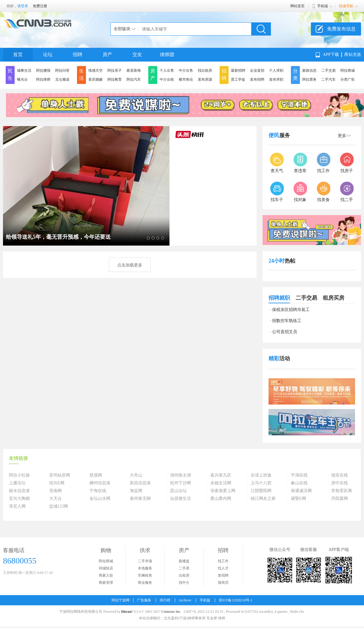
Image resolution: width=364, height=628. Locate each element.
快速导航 (346, 6)
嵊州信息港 (100, 483)
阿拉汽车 (134, 79)
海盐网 (136, 491)
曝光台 (22, 79)
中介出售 (186, 70)
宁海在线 (98, 491)
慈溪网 (96, 475)
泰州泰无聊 (140, 498)
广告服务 (144, 600)
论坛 (48, 54)
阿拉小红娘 (19, 475)
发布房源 (205, 79)
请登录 (22, 6)
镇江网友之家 (263, 498)
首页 (18, 54)
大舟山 (136, 475)
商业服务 (145, 582)
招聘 (77, 54)
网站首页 (297, 6)
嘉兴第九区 (220, 475)
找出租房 (205, 70)
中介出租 (167, 79)
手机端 (322, 6)
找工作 (223, 561)
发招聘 (223, 575)
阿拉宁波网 (120, 600)
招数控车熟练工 (286, 320)
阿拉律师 (43, 79)
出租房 (184, 575)
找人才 (223, 568)
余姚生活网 (220, 483)
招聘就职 (279, 298)
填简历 (223, 582)
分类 (295, 74)
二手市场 (145, 561)
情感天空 (95, 70)
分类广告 (347, 79)
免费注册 (40, 6)
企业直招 (257, 70)
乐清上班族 (261, 475)
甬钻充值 (352, 54)
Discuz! (126, 611)
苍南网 (55, 491)
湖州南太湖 (180, 475)
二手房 (184, 568)
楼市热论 (186, 79)
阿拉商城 (347, 70)
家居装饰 (134, 70)
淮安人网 (17, 506)
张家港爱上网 (222, 491)
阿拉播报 (43, 70)
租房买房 (333, 298)
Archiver (185, 600)
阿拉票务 (309, 79)
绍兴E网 (56, 483)
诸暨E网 (298, 498)
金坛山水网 (100, 498)
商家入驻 (106, 575)
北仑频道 (62, 79)
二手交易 (328, 70)
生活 (81, 74)
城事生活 (24, 70)
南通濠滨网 (301, 491)
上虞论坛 (17, 483)
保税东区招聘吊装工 (291, 309)
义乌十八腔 (261, 483)
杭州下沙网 (180, 483)
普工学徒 (238, 79)
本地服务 (145, 568)
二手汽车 (328, 79)
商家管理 (106, 582)
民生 (10, 74)
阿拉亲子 (114, 70)
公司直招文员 (284, 332)
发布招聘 (257, 79)
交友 (137, 54)
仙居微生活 (180, 498)
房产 (107, 54)
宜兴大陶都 (19, 498)
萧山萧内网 (220, 498)
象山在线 (299, 483)
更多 (344, 136)
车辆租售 (145, 575)
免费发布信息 (341, 28)
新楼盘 (184, 561)
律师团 (167, 54)
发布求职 (276, 79)
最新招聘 (238, 70)
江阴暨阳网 (261, 491)
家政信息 (309, 70)
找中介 (184, 582)
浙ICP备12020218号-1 (235, 600)
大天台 (55, 498)
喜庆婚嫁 (95, 79)
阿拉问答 (62, 70)
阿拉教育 (114, 79)
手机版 (205, 600)
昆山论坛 (178, 491)
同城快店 (106, 568)
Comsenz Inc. (171, 611)
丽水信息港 (19, 491)
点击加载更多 (129, 265)
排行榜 (165, 600)
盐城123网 (58, 506)
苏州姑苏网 (59, 475)
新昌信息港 (140, 483)
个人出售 (167, 70)
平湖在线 (299, 475)
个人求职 (276, 70)
